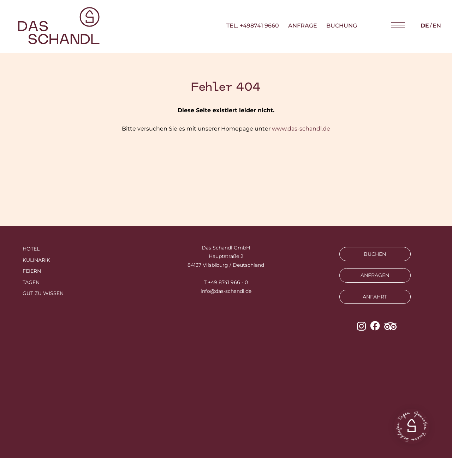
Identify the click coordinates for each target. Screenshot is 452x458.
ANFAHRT (375, 297)
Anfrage (302, 25)
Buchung (341, 25)
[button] (398, 25)
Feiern (32, 271)
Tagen (31, 282)
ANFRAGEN (375, 275)
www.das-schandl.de (301, 128)
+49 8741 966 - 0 (228, 282)
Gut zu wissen (43, 293)
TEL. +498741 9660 (252, 25)
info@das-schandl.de (226, 291)
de (425, 25)
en (437, 25)
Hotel (31, 249)
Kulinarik (36, 260)
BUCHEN (375, 254)
